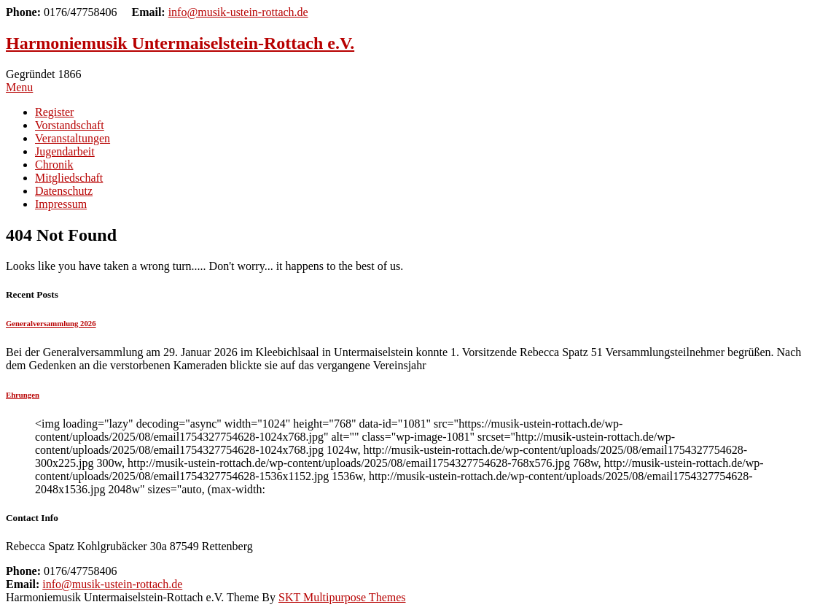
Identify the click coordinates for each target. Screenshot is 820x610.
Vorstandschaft (69, 125)
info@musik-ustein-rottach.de (238, 12)
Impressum (61, 204)
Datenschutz (64, 191)
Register (54, 112)
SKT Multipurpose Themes (342, 597)
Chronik (54, 164)
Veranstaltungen (72, 138)
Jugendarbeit (65, 151)
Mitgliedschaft (69, 177)
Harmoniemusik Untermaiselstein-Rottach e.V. (180, 43)
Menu (19, 87)
